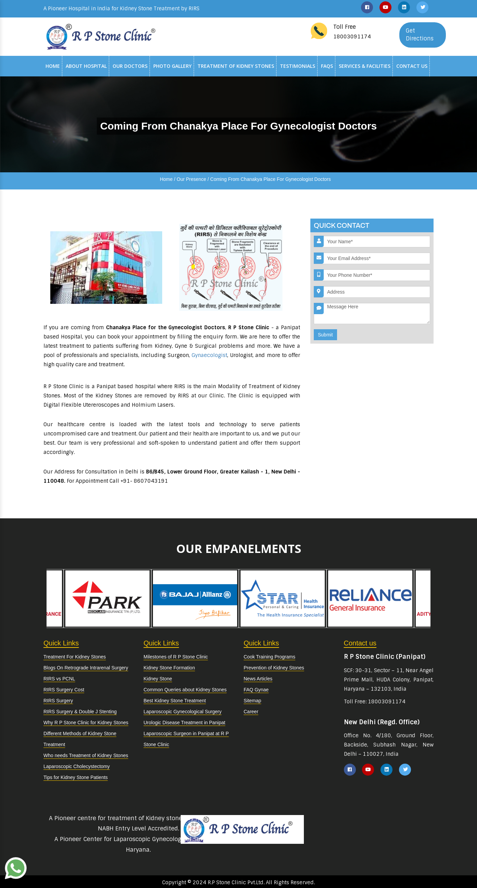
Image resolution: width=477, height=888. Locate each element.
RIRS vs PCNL (59, 678)
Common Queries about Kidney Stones (185, 689)
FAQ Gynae (256, 689)
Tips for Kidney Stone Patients (75, 777)
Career (251, 711)
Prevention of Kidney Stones (274, 667)
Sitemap (252, 700)
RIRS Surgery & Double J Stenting (80, 711)
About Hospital (86, 66)
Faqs (327, 66)
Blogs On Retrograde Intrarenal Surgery (85, 667)
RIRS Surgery (58, 700)
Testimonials (297, 66)
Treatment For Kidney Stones (74, 656)
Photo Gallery (172, 66)
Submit (325, 334)
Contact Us (411, 66)
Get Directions (420, 34)
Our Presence (191, 179)
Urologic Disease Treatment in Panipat (184, 722)
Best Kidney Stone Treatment (175, 700)
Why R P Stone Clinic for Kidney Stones (85, 722)
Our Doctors (130, 66)
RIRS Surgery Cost (63, 689)
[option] (282, 598)
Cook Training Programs (269, 656)
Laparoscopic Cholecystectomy (76, 766)
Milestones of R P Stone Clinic (176, 656)
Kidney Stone (158, 678)
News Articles (258, 678)
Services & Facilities (364, 66)
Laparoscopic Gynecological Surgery (183, 711)
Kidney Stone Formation (169, 667)
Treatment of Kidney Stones (235, 66)
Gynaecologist (209, 355)
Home (53, 66)
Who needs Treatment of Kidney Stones (85, 755)
